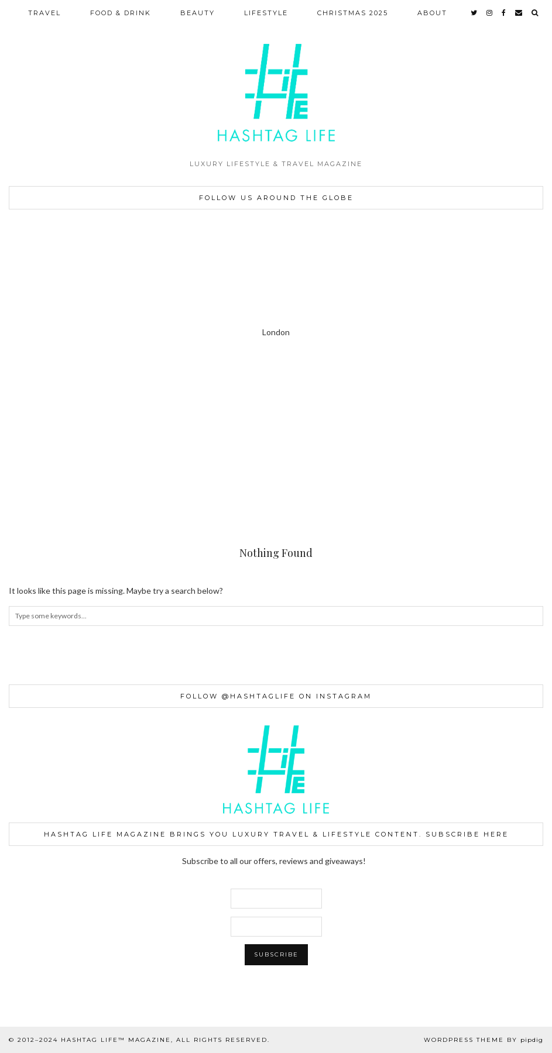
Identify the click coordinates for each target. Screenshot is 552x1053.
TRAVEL (44, 13)
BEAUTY (197, 13)
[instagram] (489, 13)
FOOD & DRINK (120, 13)
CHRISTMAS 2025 (352, 13)
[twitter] (474, 13)
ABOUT (432, 13)
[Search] (535, 13)
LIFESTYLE (266, 13)
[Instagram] (34, 402)
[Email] (519, 13)
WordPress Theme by (483, 1040)
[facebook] (504, 13)
